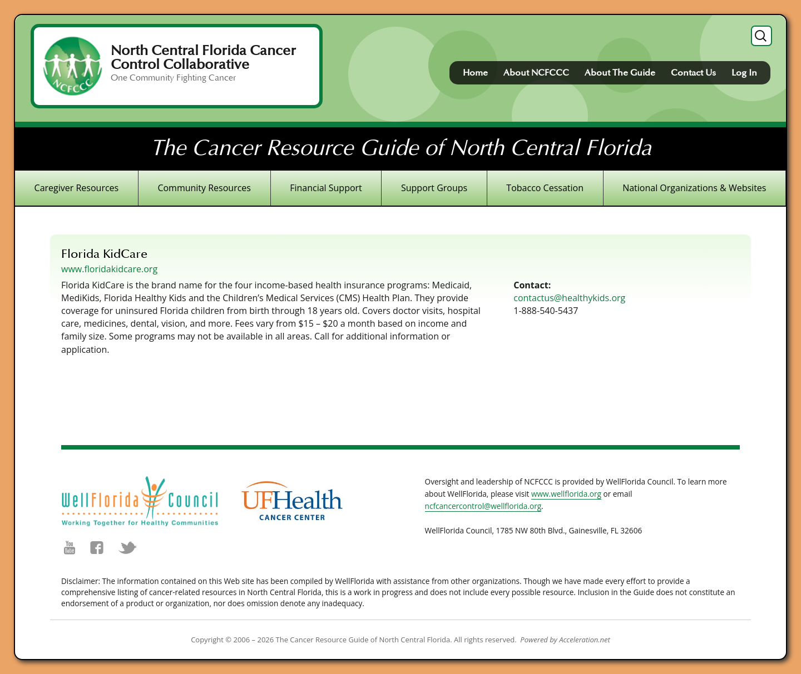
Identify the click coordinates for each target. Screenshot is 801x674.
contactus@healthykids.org (569, 298)
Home (475, 72)
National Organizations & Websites (694, 188)
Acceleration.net (584, 640)
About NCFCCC (536, 72)
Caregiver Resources (76, 188)
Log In (744, 72)
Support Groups (434, 188)
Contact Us (693, 72)
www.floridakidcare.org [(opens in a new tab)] (109, 269)
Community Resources (204, 188)
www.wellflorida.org (566, 493)
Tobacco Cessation (545, 188)
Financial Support (326, 188)
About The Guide (620, 72)
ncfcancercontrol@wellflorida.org (483, 506)
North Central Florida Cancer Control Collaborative (203, 57)
